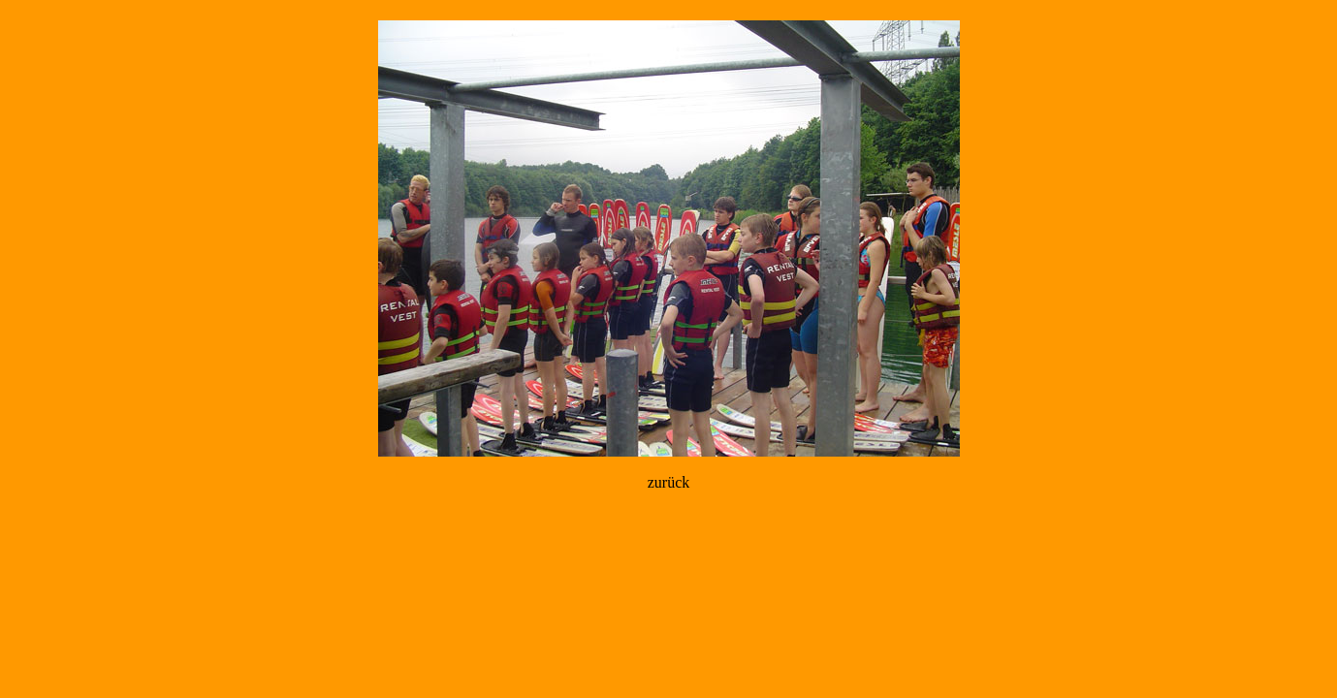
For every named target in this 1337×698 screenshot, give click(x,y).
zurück (669, 482)
